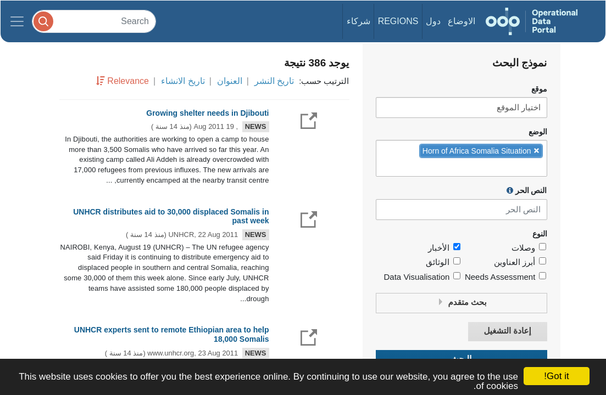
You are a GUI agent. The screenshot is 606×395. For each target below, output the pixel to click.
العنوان (229, 81)
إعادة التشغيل (507, 331)
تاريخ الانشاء (182, 81)
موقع (539, 89)
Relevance (128, 81)
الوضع (538, 132)
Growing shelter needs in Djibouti (207, 113)
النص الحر (527, 190)
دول (433, 21)
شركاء (358, 21)
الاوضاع (461, 21)
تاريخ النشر (274, 81)
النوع (539, 234)
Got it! (556, 376)
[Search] (94, 21)
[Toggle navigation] (17, 21)
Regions (398, 21)
